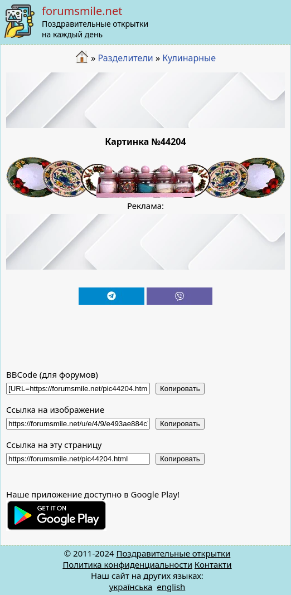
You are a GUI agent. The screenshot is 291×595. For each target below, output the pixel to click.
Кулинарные (189, 58)
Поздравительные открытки (173, 553)
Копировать (180, 388)
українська (131, 586)
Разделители (125, 58)
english (171, 586)
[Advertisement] (146, 100)
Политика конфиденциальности (127, 564)
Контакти (213, 564)
